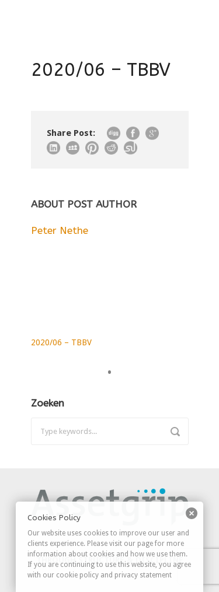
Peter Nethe (59, 230)
